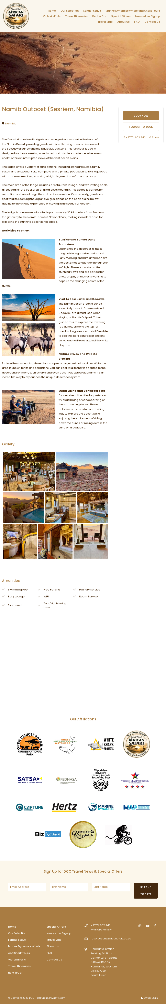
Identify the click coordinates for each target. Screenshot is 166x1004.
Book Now (141, 115)
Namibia (10, 123)
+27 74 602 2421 (134, 137)
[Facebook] (155, 926)
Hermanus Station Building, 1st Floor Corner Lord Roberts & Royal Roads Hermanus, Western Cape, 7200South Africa (104, 962)
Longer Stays (92, 11)
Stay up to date (145, 890)
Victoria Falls (51, 16)
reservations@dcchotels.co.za (111, 938)
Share (154, 137)
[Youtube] (147, 926)
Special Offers (121, 16)
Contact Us (152, 22)
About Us (123, 22)
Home (52, 11)
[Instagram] (140, 926)
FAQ (137, 22)
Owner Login (149, 998)
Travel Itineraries (76, 16)
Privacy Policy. (57, 998)
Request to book (141, 127)
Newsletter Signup (147, 16)
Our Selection (69, 11)
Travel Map (105, 22)
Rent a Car (99, 16)
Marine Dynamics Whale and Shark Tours (133, 11)
